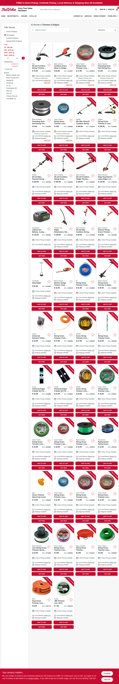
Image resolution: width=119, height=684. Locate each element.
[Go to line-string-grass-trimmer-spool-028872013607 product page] (41, 550)
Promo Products (11, 31)
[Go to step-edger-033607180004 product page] (41, 285)
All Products (10, 35)
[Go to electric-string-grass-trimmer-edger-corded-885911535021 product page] (107, 232)
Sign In (102, 9)
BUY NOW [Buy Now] (42, 94)
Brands (24, 16)
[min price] (8, 58)
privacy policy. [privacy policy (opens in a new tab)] (34, 678)
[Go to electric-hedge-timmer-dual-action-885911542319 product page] (63, 285)
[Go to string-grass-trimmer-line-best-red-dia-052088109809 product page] (63, 444)
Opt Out (107, 679)
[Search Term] (68, 9)
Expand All (15, 66)
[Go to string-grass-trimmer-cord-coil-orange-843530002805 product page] (63, 338)
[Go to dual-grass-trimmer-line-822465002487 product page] (41, 603)
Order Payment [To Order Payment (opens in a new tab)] (99, 16)
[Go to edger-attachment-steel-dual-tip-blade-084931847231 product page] (63, 232)
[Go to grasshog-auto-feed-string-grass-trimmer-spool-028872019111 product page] (107, 69)
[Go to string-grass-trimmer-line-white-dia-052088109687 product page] (85, 497)
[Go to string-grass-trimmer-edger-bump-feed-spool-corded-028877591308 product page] (107, 285)
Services (88, 16)
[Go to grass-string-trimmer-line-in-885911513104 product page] (85, 391)
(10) (12, 78)
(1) (9, 93)
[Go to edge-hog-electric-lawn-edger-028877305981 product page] (107, 179)
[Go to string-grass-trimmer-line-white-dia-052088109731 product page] (85, 69)
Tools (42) (9, 69)
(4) (9, 83)
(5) (9, 80)
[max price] (17, 58)
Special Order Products (14, 41)
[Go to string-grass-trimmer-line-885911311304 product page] (85, 444)
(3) (8, 85)
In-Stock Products (12, 38)
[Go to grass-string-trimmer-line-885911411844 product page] (85, 338)
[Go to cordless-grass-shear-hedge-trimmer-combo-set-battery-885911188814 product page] (63, 69)
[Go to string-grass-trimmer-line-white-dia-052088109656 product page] (63, 497)
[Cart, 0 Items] (117, 9)
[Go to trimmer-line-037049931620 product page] (63, 603)
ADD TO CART (41, 90)
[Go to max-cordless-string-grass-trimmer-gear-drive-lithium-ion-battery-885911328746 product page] (85, 232)
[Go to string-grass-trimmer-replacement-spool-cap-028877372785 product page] (85, 550)
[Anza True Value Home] (9, 9)
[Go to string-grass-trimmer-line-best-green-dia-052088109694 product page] (41, 444)
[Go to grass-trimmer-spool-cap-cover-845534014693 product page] (41, 497)
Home (3, 16)
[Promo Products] (5, 31)
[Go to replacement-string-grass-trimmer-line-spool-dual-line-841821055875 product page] (107, 444)
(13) (13, 75)
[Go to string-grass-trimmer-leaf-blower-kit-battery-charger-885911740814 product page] (107, 125)
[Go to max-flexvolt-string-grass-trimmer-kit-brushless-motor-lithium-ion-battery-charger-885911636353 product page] (41, 179)
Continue (107, 673)
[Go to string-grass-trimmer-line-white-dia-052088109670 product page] (107, 497)
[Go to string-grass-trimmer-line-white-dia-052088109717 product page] (107, 391)
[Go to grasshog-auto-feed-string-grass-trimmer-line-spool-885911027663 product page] (41, 125)
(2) (11, 88)
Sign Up (111, 9)
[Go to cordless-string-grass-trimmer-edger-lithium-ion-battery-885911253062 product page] (63, 179)
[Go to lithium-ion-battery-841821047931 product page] (41, 232)
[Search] (96, 9)
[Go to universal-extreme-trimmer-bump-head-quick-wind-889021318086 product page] (41, 338)
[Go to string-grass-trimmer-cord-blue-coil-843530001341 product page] (85, 285)
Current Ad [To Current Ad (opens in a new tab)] (78, 16)
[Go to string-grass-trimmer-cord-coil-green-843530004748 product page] (107, 338)
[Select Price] (23, 58)
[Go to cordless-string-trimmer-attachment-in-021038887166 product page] (41, 69)
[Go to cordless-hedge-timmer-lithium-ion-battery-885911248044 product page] (85, 179)
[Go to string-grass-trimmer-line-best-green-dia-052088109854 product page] (107, 550)
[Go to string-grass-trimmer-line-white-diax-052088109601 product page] (63, 125)
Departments (12, 16)
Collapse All (14, 64)
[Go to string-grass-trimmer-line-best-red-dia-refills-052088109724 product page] (63, 550)
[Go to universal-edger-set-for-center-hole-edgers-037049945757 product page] (63, 391)
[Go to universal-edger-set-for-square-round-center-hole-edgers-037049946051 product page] (41, 391)
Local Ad (32, 16)
